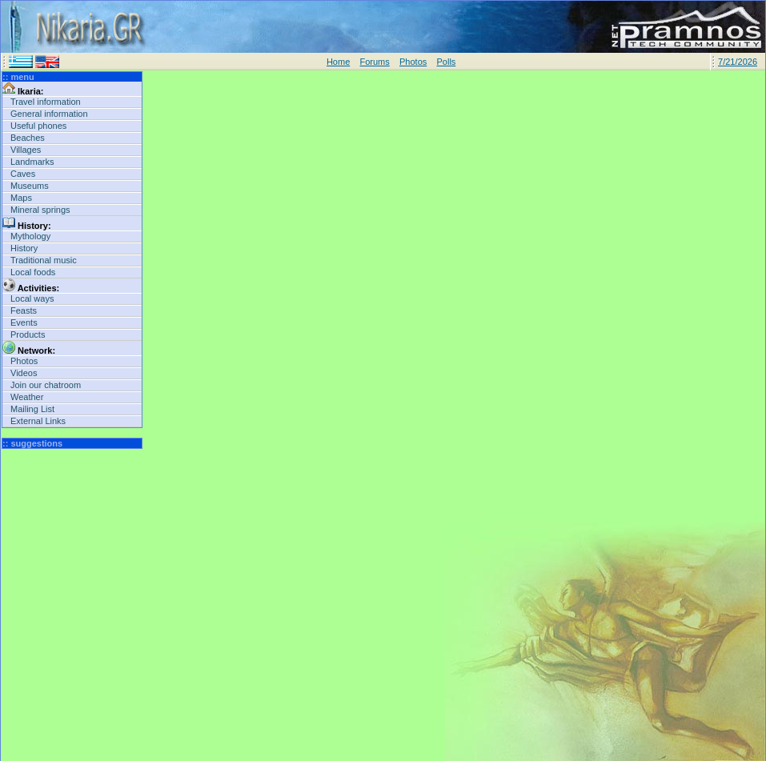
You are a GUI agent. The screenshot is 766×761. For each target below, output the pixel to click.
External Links (38, 421)
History (24, 248)
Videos (23, 373)
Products (27, 334)
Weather (26, 397)
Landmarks (32, 161)
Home (338, 61)
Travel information (45, 101)
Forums (374, 61)
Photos (413, 61)
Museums (29, 185)
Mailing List (32, 409)
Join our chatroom (45, 385)
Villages (25, 149)
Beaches (27, 137)
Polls (445, 61)
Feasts (23, 310)
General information (49, 113)
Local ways (32, 298)
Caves (22, 173)
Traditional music (43, 260)
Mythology (30, 236)
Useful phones (38, 125)
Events (24, 322)
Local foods (32, 272)
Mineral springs (40, 209)
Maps (21, 197)
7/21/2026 (737, 61)
